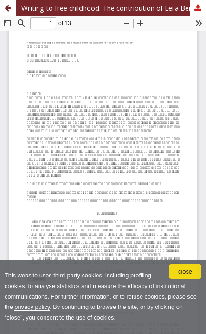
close (185, 271)
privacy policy (32, 306)
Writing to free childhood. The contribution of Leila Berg (108, 8)
